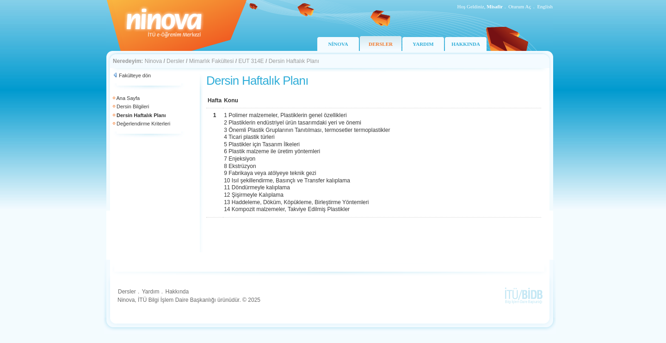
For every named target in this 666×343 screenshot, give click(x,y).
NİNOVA (338, 44)
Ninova (153, 61)
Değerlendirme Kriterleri (143, 123)
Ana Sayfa (128, 98)
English (545, 6)
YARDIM (423, 44)
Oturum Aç (519, 6)
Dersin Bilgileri (133, 106)
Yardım (151, 291)
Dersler (175, 61)
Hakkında (177, 291)
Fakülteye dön (135, 75)
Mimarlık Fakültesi (211, 61)
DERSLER (381, 44)
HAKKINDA (465, 44)
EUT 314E (251, 61)
